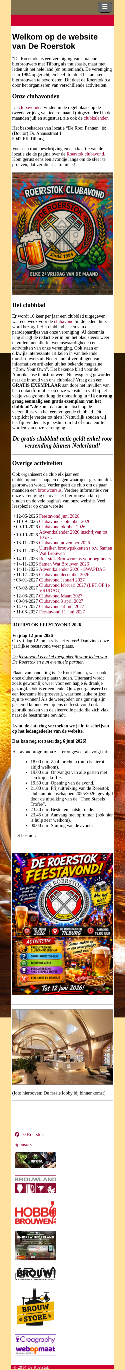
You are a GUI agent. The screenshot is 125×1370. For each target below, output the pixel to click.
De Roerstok (29, 1134)
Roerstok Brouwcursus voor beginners (75, 558)
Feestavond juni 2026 (59, 516)
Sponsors (23, 1144)
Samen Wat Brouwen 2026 (64, 564)
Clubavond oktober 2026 (62, 526)
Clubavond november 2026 (64, 542)
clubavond (63, 321)
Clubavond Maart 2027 (60, 595)
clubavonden (31, 107)
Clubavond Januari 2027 (62, 580)
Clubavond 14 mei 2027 (61, 606)
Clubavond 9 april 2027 (61, 601)
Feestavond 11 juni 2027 (62, 611)
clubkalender (96, 118)
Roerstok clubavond (85, 154)
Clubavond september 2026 (64, 521)
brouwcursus (50, 490)
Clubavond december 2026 (64, 574)
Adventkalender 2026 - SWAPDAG (72, 569)
